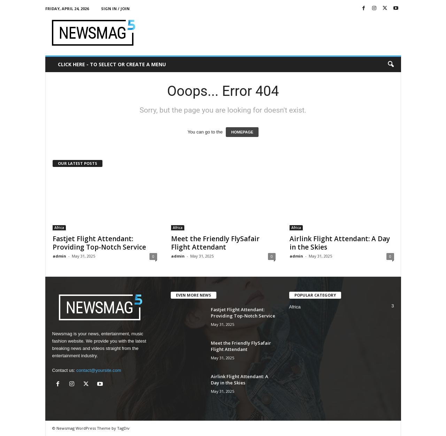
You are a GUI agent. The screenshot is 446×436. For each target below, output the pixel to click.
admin (59, 256)
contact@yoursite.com (98, 370)
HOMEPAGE (242, 132)
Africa (59, 227)
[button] (390, 64)
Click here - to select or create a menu (112, 64)
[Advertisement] (274, 32)
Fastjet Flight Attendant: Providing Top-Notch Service (99, 243)
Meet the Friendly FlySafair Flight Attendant (215, 243)
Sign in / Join (115, 8)
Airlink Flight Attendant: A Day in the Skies (340, 243)
